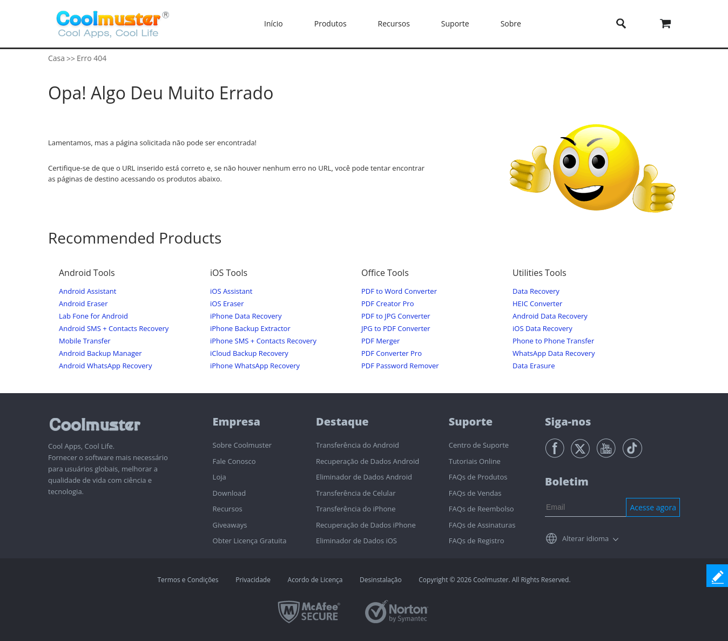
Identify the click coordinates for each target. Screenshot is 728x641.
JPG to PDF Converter (395, 328)
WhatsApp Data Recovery (554, 353)
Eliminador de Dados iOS (356, 540)
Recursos (394, 23)
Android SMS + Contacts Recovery (113, 328)
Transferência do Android (357, 445)
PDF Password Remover (400, 365)
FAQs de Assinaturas (482, 525)
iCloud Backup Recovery (249, 353)
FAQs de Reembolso (481, 509)
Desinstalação (381, 579)
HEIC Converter (537, 303)
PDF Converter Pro (391, 353)
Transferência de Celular (355, 493)
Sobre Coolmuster (242, 445)
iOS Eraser (227, 303)
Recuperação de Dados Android (367, 461)
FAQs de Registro (476, 540)
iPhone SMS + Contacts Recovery (263, 341)
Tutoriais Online (475, 461)
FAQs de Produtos (478, 477)
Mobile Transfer (85, 341)
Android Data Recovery (550, 316)
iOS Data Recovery (542, 328)
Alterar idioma (585, 538)
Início (273, 23)
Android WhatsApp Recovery (105, 365)
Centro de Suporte (479, 445)
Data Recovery (536, 291)
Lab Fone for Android (93, 316)
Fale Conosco (234, 461)
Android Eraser (83, 303)
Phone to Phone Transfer (553, 341)
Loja (219, 477)
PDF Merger (380, 341)
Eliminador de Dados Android (364, 477)
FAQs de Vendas (475, 493)
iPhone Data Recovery (245, 316)
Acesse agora (653, 507)
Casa (56, 58)
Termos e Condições (187, 579)
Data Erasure (534, 365)
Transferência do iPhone (356, 509)
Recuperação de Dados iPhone (366, 525)
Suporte (455, 23)
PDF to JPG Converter (395, 316)
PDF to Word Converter (399, 291)
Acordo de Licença (315, 579)
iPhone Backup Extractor (250, 328)
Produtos (330, 23)
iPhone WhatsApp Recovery (255, 365)
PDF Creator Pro (387, 303)
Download (229, 493)
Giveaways (230, 525)
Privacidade (253, 579)
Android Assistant (87, 291)
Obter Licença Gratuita (250, 540)
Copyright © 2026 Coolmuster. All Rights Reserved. (494, 579)
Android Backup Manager (100, 353)
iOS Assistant (231, 291)
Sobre (511, 23)
